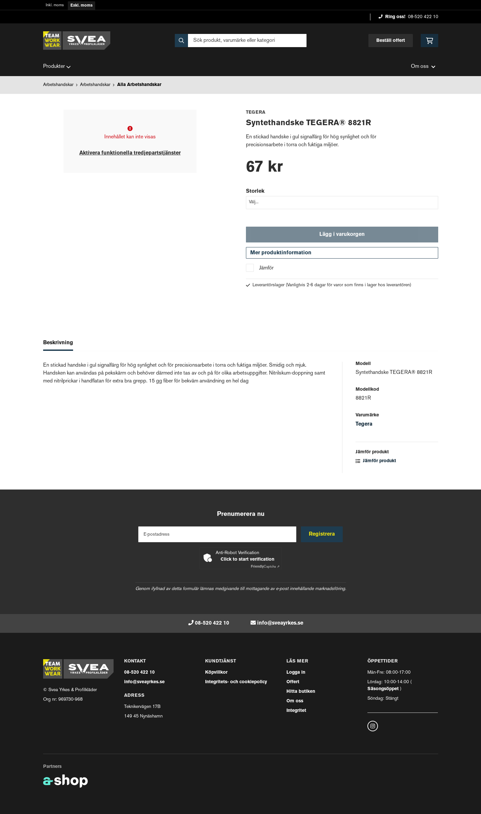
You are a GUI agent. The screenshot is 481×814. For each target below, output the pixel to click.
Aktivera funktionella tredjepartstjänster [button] (130, 153)
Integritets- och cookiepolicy (236, 682)
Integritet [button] (296, 711)
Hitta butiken (300, 691)
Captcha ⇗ (265, 566)
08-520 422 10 (423, 17)
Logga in (295, 672)
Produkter (57, 67)
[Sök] (241, 40)
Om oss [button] (423, 66)
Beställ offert (390, 41)
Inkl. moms (55, 5)
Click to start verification (247, 559)
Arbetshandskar (58, 85)
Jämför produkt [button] (376, 462)
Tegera (364, 425)
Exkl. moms (81, 5)
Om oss (294, 701)
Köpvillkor (216, 672)
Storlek (255, 191)
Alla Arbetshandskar (139, 85)
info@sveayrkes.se (280, 623)
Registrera (322, 534)
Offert (292, 682)
